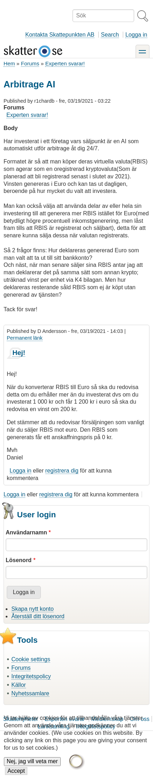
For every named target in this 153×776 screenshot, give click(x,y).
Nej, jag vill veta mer (32, 766)
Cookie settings (30, 659)
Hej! (18, 352)
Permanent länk (25, 338)
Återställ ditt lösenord (37, 616)
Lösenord (19, 560)
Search (110, 35)
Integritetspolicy (31, 676)
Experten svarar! (64, 63)
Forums (30, 63)
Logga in (136, 35)
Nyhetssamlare (30, 693)
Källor (18, 685)
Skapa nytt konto (32, 609)
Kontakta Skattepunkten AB (59, 35)
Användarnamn (26, 532)
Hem (9, 63)
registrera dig (61, 471)
